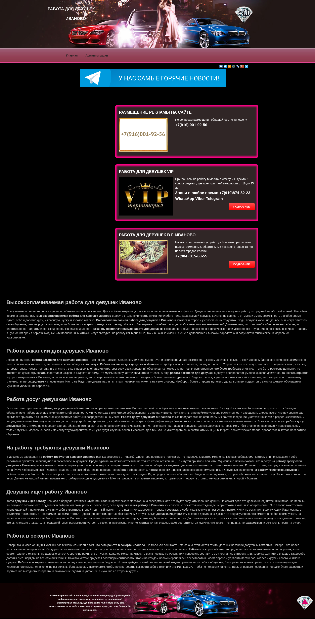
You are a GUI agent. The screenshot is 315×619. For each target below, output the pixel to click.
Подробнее (241, 206)
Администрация (96, 55)
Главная (72, 55)
